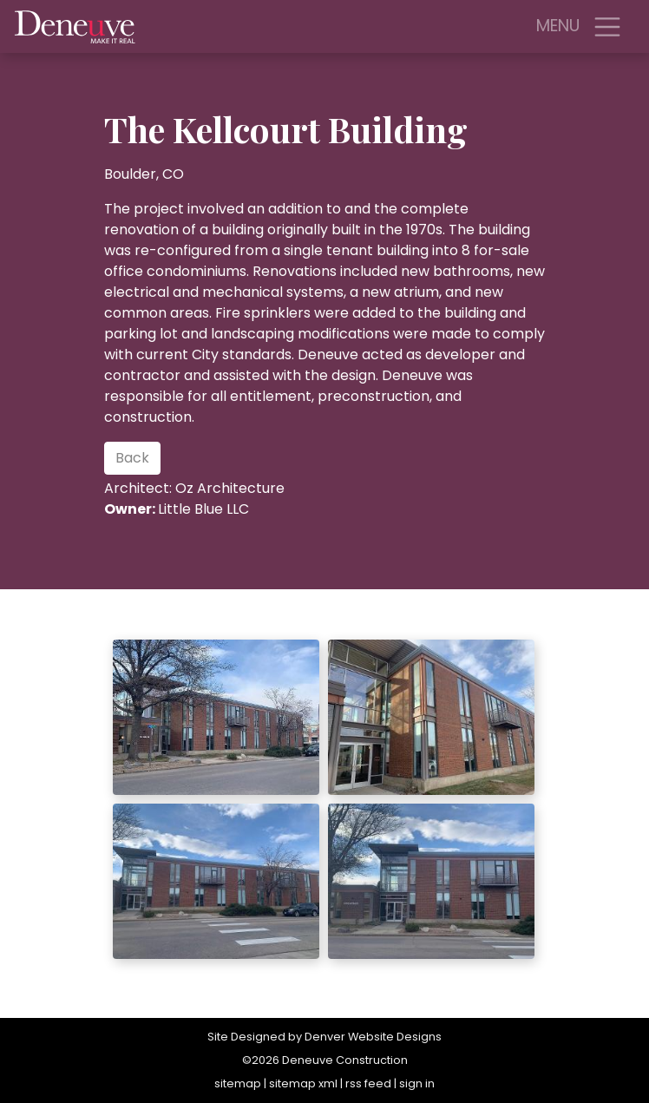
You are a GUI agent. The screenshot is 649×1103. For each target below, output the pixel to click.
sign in (417, 1083)
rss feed (368, 1083)
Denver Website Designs (373, 1036)
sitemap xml (303, 1083)
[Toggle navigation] (607, 27)
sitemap (237, 1083)
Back (132, 458)
